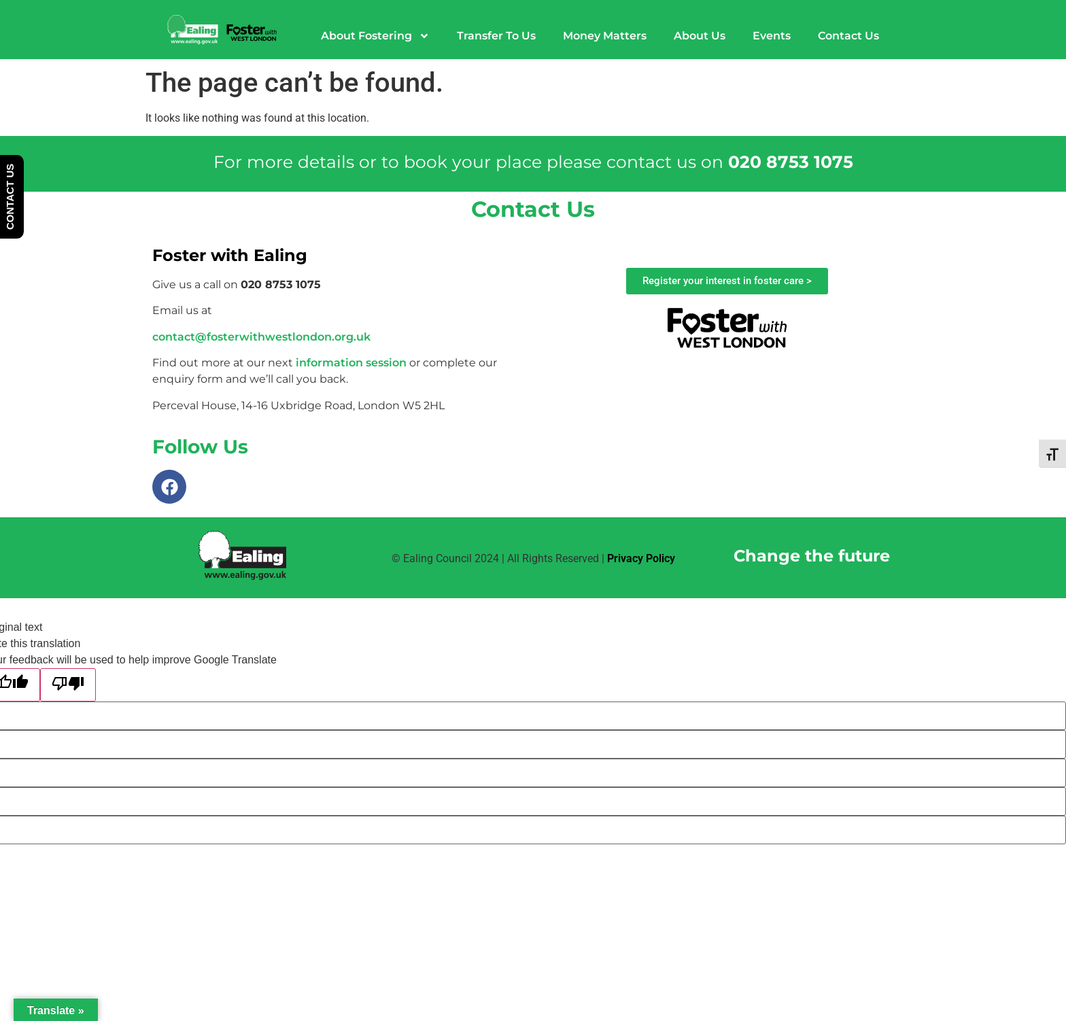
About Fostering (375, 36)
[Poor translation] (68, 685)
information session (351, 362)
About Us (699, 35)
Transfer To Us (496, 35)
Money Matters (605, 35)
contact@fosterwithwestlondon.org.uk (261, 336)
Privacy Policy (641, 558)
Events (772, 35)
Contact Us (848, 35)
